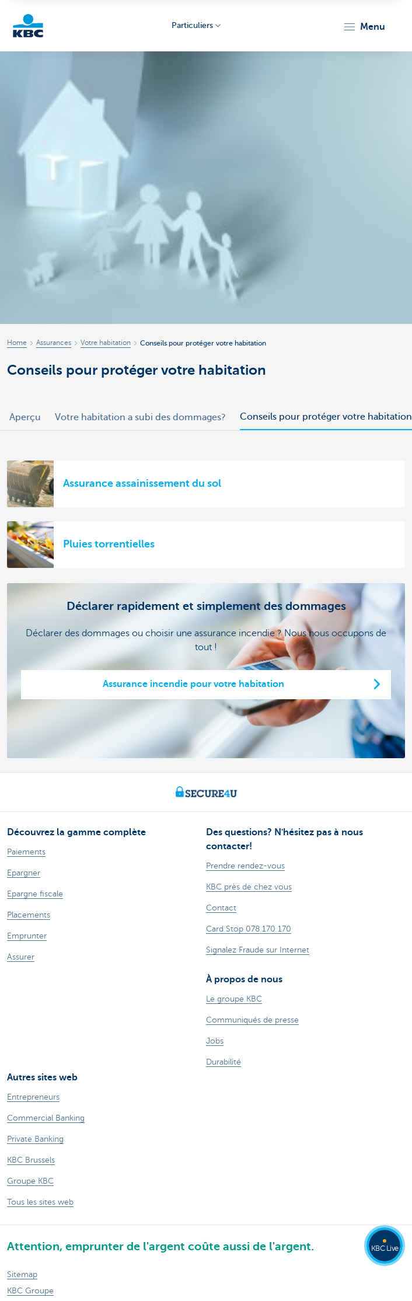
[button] (364, 26)
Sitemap (22, 1274)
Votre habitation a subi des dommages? (140, 417)
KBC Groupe (30, 1290)
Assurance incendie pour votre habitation (193, 684)
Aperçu (25, 417)
